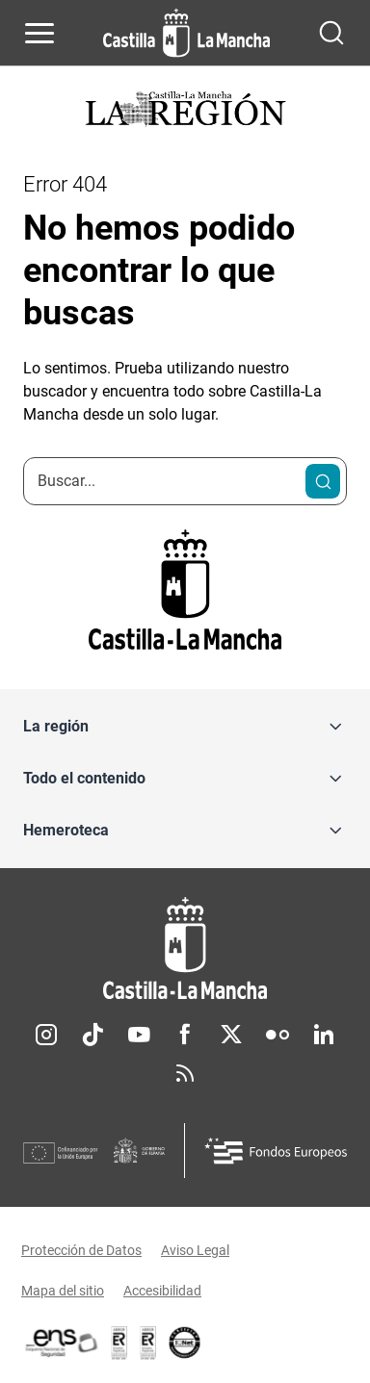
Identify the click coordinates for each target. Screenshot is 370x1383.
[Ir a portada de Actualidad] (185, 111)
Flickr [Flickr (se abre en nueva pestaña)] (277, 1034)
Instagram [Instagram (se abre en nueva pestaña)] (46, 1034)
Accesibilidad (162, 1290)
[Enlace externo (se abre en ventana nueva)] (148, 1342)
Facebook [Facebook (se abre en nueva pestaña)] (185, 1034)
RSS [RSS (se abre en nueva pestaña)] (185, 1073)
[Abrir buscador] (331, 33)
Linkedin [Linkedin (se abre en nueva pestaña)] (324, 1034)
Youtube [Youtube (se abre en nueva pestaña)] (139, 1034)
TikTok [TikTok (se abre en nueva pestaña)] (92, 1034)
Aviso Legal (195, 1250)
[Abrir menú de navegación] (39, 33)
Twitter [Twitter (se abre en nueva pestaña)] (231, 1034)
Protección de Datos (81, 1250)
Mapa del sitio (62, 1290)
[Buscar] (322, 481)
